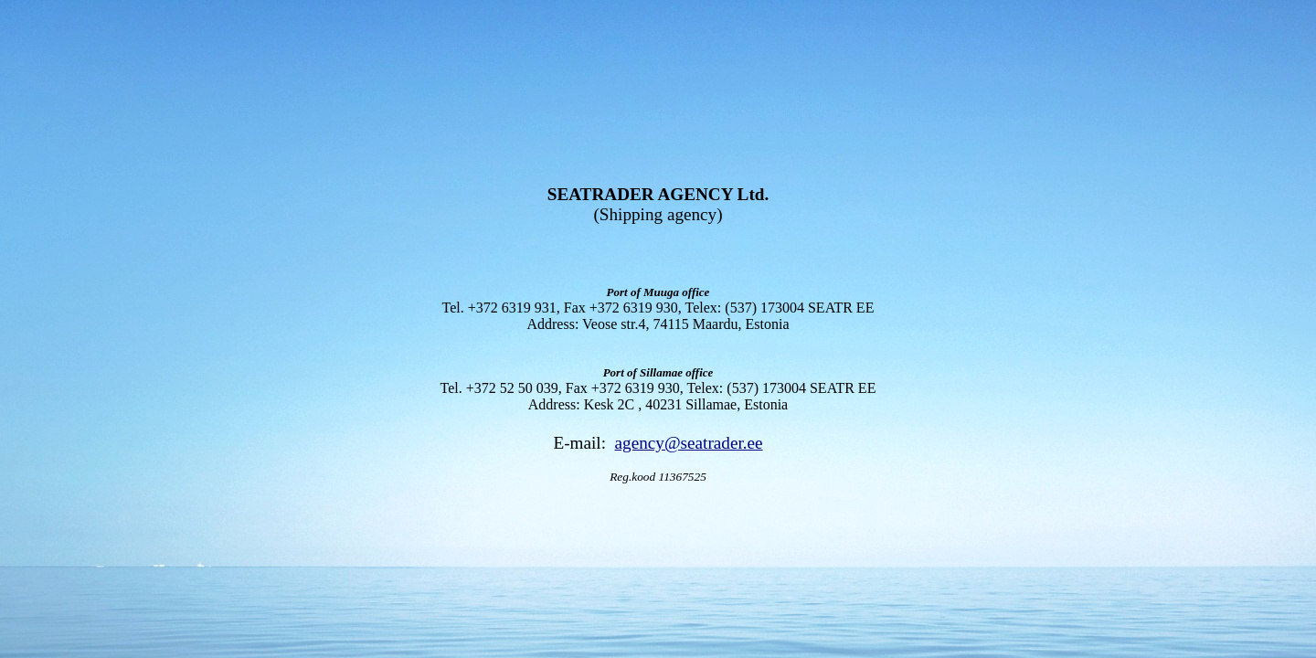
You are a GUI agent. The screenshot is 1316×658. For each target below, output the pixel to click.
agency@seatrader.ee (689, 442)
